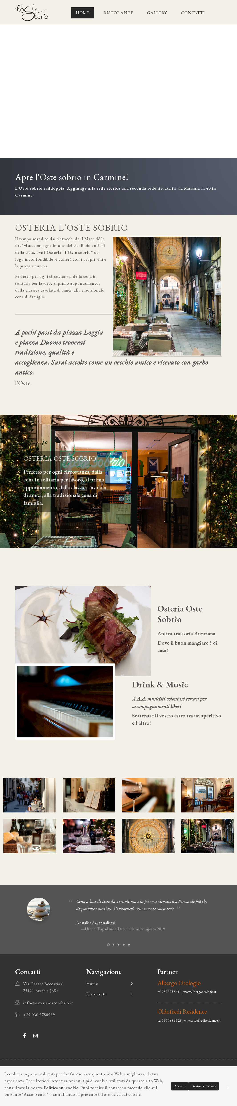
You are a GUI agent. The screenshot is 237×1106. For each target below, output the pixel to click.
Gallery (157, 13)
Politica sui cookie (61, 1087)
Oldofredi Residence (182, 1011)
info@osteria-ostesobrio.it (48, 1003)
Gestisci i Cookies (203, 1086)
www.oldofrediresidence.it (202, 1020)
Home (83, 13)
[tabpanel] (118, 916)
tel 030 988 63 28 (169, 1020)
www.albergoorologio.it (199, 991)
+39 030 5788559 (39, 1015)
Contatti (193, 13)
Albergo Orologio (179, 983)
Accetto (180, 1086)
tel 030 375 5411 (169, 991)
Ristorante (118, 13)
